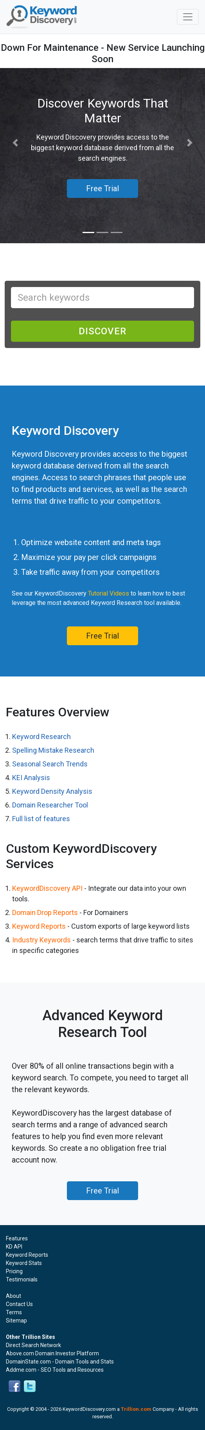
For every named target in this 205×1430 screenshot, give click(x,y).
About (13, 1296)
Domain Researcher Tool (50, 805)
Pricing (14, 1271)
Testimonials (22, 1279)
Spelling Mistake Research (53, 750)
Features (17, 1238)
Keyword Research (41, 736)
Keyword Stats (24, 1263)
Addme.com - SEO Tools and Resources (55, 1370)
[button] (15, 142)
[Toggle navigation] (188, 17)
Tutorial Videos (108, 593)
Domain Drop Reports (45, 912)
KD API (14, 1246)
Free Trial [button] (102, 188)
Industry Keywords (41, 940)
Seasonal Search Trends (50, 764)
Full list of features (41, 819)
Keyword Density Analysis (52, 791)
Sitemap (16, 1320)
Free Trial (102, 636)
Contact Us (19, 1304)
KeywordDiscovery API (47, 888)
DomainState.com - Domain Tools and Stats (60, 1361)
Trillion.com (136, 1409)
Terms (14, 1312)
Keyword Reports (39, 926)
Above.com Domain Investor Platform (52, 1353)
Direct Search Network (33, 1345)
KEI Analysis (31, 777)
